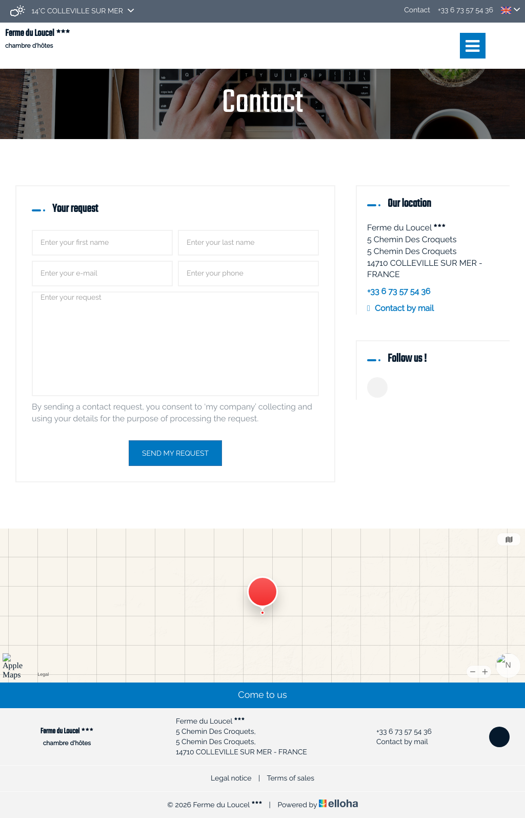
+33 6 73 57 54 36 (398, 731)
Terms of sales (290, 778)
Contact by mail (404, 308)
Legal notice (231, 778)
